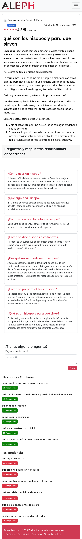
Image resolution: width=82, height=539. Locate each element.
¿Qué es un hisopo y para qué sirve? (33, 313)
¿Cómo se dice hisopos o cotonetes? (33, 237)
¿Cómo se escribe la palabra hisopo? (34, 219)
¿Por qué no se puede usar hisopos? (33, 258)
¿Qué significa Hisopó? (24, 198)
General (11, 25)
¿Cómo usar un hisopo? (24, 173)
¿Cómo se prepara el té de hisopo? (32, 289)
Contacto (36, 534)
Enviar (72, 368)
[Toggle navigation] (76, 5)
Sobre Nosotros (52, 534)
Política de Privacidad (17, 534)
